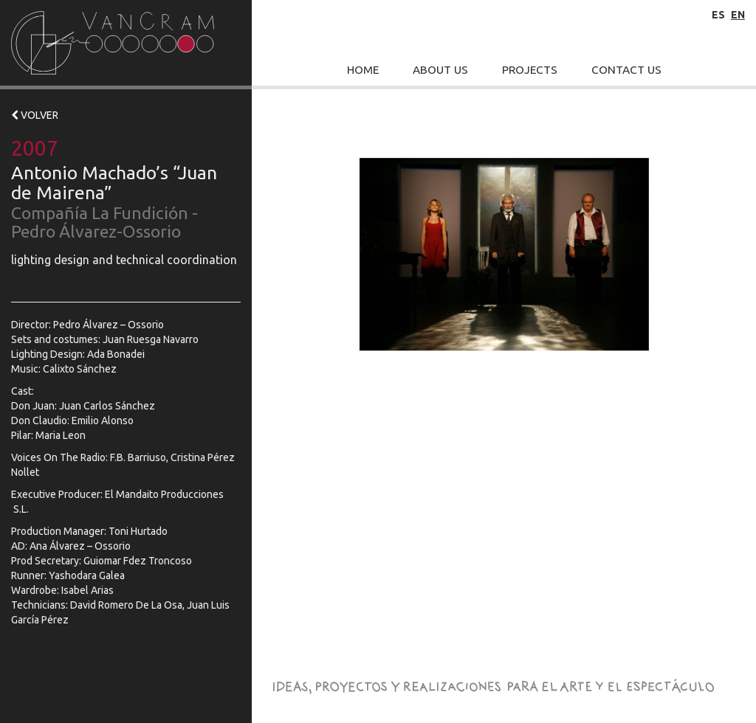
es (718, 15)
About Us (440, 69)
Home (363, 69)
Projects (529, 69)
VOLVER (34, 115)
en (738, 15)
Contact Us (626, 69)
